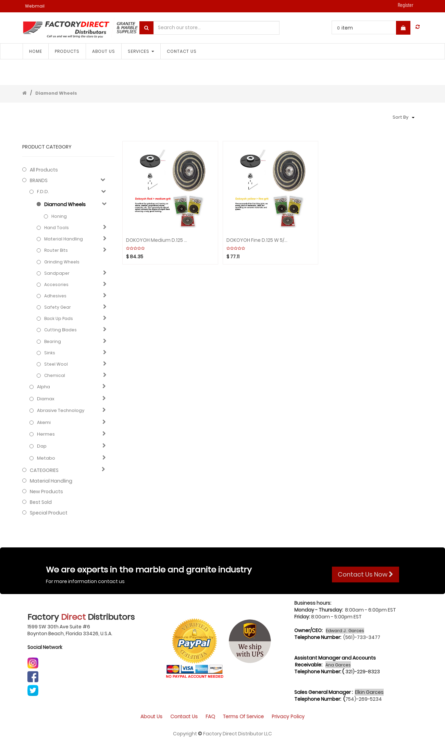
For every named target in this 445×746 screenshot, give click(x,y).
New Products (46, 491)
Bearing (52, 341)
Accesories (56, 284)
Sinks (49, 353)
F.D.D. (43, 192)
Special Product (48, 512)
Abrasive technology (60, 410)
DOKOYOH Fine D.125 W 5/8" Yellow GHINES (257, 240)
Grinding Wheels (61, 262)
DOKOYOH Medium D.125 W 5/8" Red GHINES (157, 240)
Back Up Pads (58, 318)
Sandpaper (57, 273)
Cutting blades (60, 330)
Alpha (43, 387)
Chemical (54, 375)
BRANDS (39, 180)
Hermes (46, 434)
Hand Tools (56, 227)
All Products (44, 169)
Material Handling (63, 239)
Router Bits (56, 250)
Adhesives (55, 296)
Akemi (44, 422)
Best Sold (41, 502)
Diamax (45, 399)
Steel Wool (56, 364)
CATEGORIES (44, 470)
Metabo (46, 458)
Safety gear (57, 307)
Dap (42, 446)
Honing (59, 216)
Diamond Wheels (56, 93)
